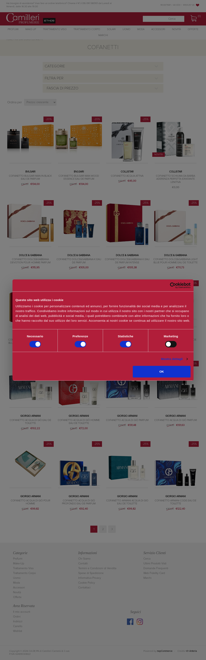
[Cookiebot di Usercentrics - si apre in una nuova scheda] (173, 285)
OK (161, 371)
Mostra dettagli (172, 359)
